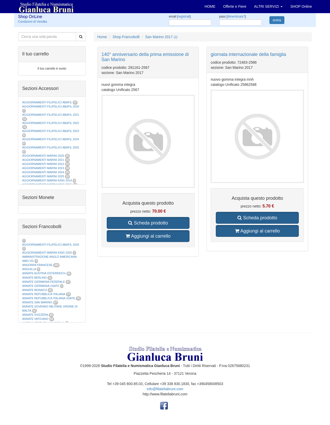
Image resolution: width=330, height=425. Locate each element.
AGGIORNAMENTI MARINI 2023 (43, 168)
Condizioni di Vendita (32, 21)
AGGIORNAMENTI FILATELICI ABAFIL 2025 (50, 147)
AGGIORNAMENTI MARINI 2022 (43, 163)
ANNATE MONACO (34, 289)
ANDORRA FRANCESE (37, 264)
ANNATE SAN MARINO (37, 302)
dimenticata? (236, 16)
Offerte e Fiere (234, 6)
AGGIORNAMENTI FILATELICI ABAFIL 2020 (50, 106)
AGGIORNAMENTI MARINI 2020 (43, 155)
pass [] (232, 16)
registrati (184, 16)
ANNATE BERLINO (34, 277)
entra (277, 20)
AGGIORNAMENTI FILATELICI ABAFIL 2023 (50, 130)
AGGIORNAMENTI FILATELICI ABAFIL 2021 (50, 114)
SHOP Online (301, 6)
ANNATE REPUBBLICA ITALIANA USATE (49, 298)
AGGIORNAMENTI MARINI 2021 (43, 159)
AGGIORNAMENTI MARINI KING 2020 (47, 252)
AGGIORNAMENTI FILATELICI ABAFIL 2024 (50, 139)
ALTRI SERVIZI (268, 6)
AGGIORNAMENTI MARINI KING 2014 (47, 180)
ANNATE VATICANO (35, 318)
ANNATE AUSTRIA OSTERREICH (44, 273)
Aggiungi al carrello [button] (148, 236)
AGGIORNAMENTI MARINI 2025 (43, 176)
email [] (180, 16)
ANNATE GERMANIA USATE (40, 285)
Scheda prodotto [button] (148, 223)
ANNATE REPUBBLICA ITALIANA (43, 294)
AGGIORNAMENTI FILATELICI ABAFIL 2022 (50, 122)
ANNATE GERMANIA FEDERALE (43, 281)
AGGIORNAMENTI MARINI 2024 (43, 172)
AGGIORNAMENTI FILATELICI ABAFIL (47, 102)
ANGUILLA (29, 269)
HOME (210, 6)
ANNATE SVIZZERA (35, 314)
